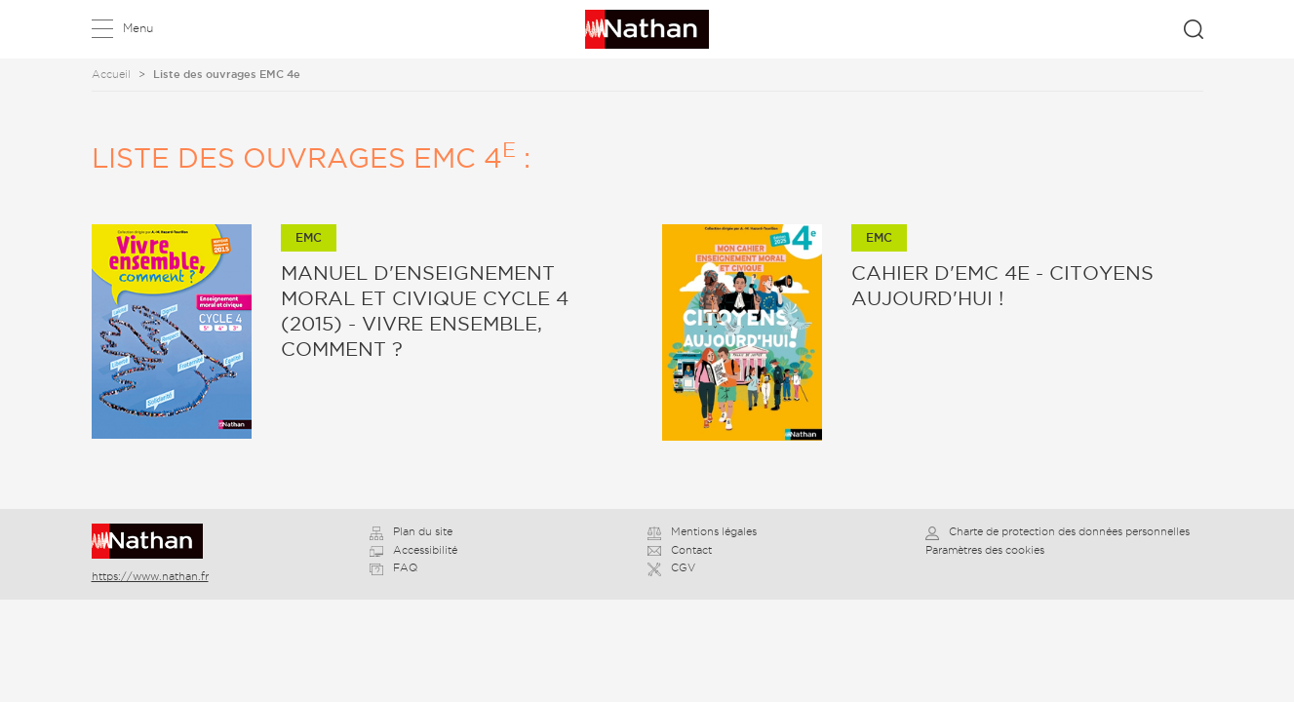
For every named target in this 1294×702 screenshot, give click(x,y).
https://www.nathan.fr (150, 576)
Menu (138, 27)
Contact (679, 550)
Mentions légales (702, 531)
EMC (308, 237)
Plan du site (411, 531)
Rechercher (1193, 29)
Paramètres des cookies (984, 550)
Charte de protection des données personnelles (1057, 531)
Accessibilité (413, 550)
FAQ (393, 567)
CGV (671, 567)
